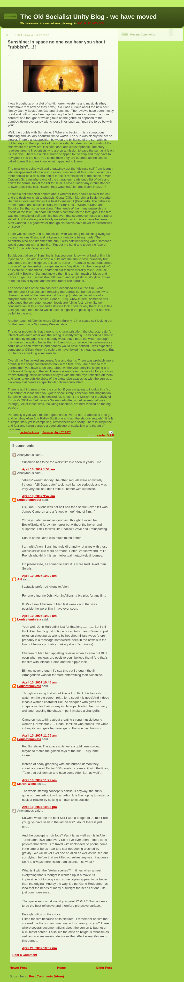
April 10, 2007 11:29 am (39, 780)
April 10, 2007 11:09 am (39, 735)
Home (61, 967)
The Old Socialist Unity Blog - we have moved (88, 16)
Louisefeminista (29, 499)
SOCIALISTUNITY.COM (91, 23)
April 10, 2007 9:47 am (38, 496)
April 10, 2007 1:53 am (38, 469)
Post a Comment (24, 955)
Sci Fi (110, 435)
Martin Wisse (27, 784)
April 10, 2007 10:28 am (39, 616)
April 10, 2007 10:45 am (39, 682)
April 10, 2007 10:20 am (39, 576)
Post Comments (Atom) (46, 976)
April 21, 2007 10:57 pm (39, 948)
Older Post (104, 967)
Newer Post (18, 967)
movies (101, 435)
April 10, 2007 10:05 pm (39, 807)
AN (19, 579)
